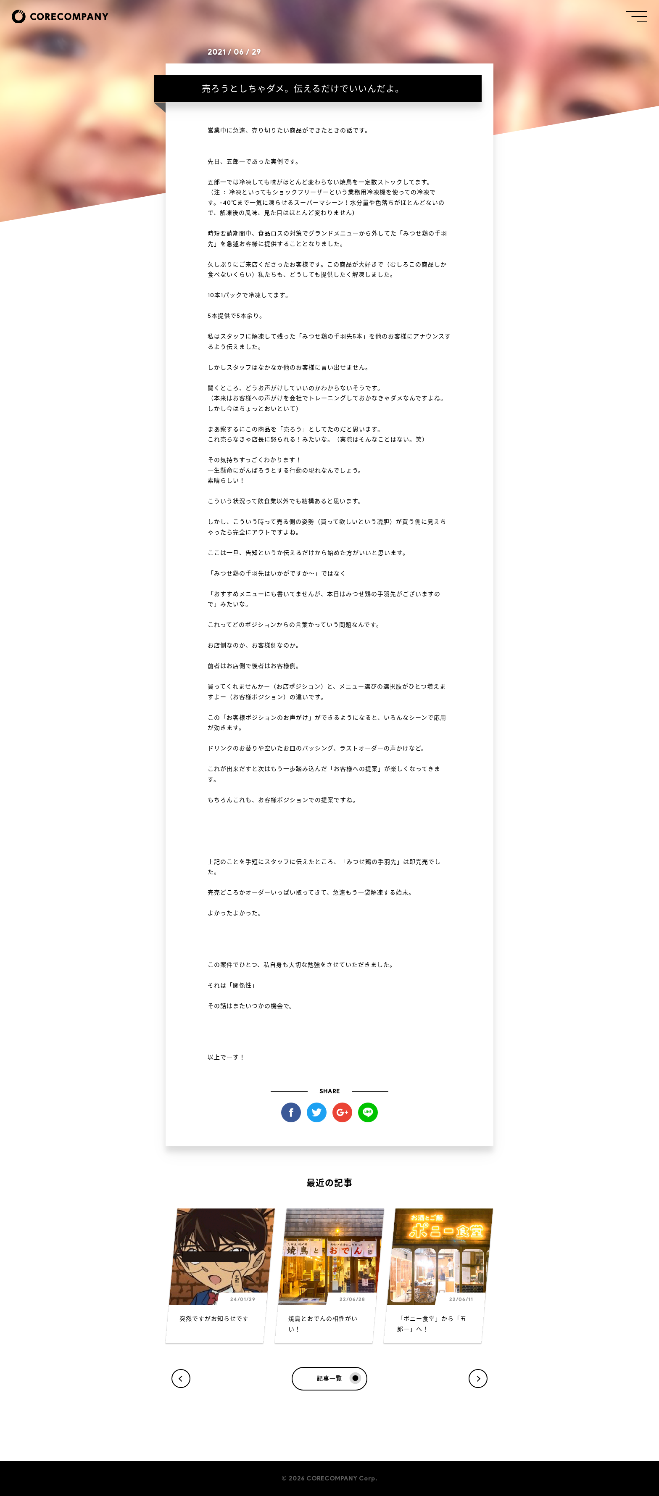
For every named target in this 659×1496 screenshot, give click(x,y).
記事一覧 (338, 1378)
